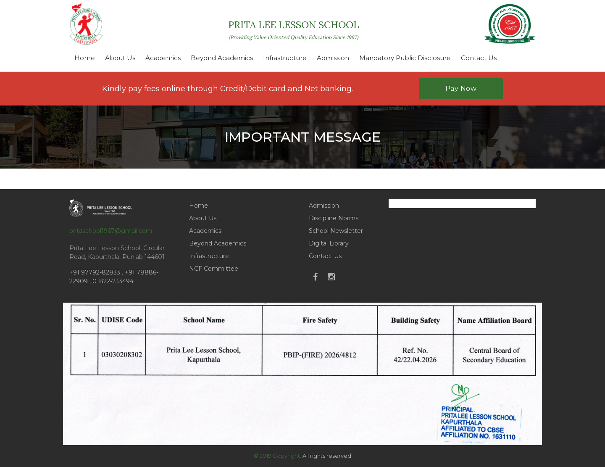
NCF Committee (213, 268)
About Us (120, 58)
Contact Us (479, 58)
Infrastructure (285, 58)
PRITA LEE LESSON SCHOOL (293, 29)
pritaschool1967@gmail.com (110, 231)
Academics (163, 58)
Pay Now (461, 88)
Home (84, 58)
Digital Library (329, 243)
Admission (333, 58)
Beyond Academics (222, 58)
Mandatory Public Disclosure (405, 58)
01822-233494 (113, 281)
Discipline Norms (333, 218)
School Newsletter (336, 231)
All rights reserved (326, 455)
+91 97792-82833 (95, 272)
